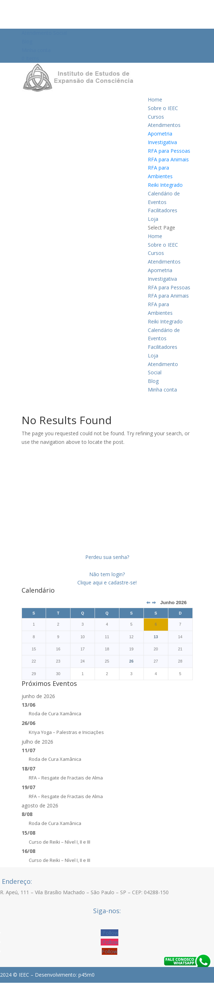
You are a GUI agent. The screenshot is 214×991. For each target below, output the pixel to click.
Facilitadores (162, 210)
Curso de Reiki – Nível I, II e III (59, 842)
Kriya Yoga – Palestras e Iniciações (66, 732)
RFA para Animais (168, 159)
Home (155, 99)
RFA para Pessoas (169, 150)
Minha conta (36, 50)
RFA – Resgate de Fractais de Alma (66, 777)
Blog (27, 41)
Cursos (156, 116)
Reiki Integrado (165, 184)
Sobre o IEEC (163, 108)
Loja (153, 218)
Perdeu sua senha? (107, 557)
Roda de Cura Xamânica (55, 713)
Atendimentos (164, 125)
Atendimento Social (44, 32)
